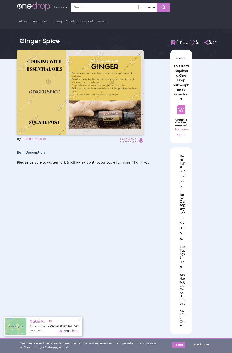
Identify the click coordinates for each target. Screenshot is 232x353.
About (23, 21)
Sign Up (181, 109)
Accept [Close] (178, 344)
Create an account (79, 21)
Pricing (57, 21)
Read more (201, 344)
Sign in (102, 21)
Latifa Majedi (34, 139)
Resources (39, 21)
